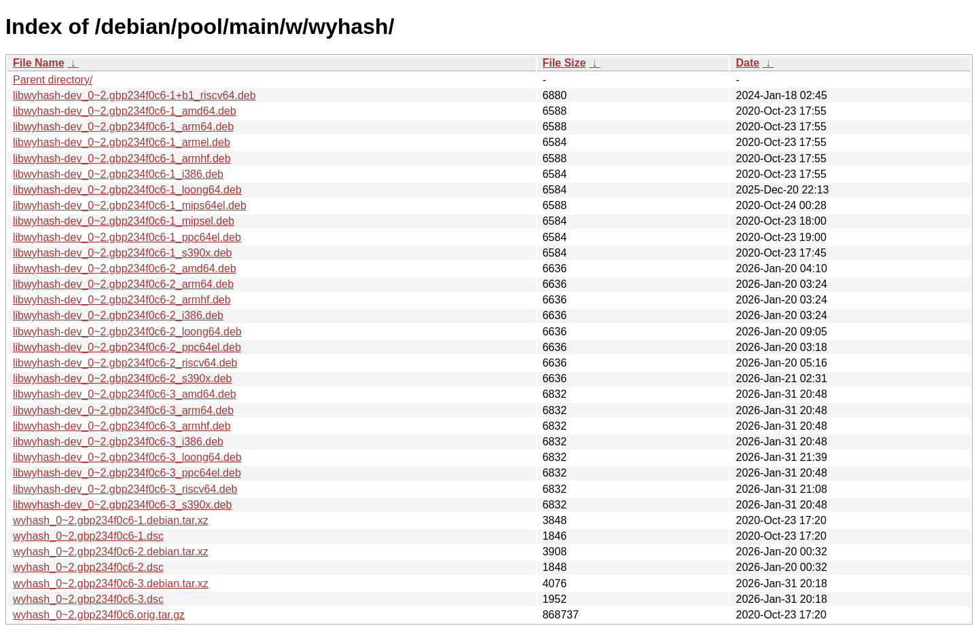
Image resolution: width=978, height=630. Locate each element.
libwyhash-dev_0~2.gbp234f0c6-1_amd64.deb (124, 111)
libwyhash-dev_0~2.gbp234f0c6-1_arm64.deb (123, 126)
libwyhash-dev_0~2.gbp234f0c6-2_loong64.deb (127, 331)
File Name (39, 63)
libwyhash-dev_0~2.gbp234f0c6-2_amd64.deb (124, 268)
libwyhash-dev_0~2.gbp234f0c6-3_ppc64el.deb (127, 473)
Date (747, 63)
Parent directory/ (52, 80)
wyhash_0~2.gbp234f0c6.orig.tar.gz (99, 614)
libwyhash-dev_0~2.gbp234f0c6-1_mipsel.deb (123, 221)
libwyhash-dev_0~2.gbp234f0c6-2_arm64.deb (123, 284)
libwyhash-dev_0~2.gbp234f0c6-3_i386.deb (118, 441)
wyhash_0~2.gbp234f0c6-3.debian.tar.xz (111, 583)
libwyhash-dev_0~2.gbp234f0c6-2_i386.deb (118, 315)
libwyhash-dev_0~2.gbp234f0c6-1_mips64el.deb (130, 205)
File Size (564, 63)
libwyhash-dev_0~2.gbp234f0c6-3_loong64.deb (127, 457)
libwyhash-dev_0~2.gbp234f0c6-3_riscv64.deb (125, 489)
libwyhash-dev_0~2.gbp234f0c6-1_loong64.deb (127, 190)
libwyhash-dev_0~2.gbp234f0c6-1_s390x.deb (122, 253)
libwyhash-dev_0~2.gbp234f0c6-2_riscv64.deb (125, 363)
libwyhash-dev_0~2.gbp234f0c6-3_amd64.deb (124, 394)
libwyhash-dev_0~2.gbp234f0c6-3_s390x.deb (122, 505)
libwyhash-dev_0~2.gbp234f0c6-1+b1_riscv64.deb (134, 95)
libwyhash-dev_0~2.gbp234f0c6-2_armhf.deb (122, 299)
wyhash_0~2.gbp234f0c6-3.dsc (88, 599)
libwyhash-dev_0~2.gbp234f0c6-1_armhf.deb (122, 158)
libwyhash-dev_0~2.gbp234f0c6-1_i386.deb (118, 174)
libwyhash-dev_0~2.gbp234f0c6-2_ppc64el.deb (127, 347)
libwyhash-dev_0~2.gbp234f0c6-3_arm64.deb (123, 410)
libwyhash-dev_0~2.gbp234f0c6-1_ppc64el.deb (127, 237)
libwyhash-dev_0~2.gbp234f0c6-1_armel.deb (121, 142)
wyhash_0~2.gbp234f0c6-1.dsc (88, 536)
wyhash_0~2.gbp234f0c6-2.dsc (88, 567)
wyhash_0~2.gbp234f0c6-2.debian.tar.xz (111, 551)
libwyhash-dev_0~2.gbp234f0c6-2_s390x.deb (122, 378)
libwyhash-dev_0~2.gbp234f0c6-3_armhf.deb (122, 426)
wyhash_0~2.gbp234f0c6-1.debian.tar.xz (111, 520)
